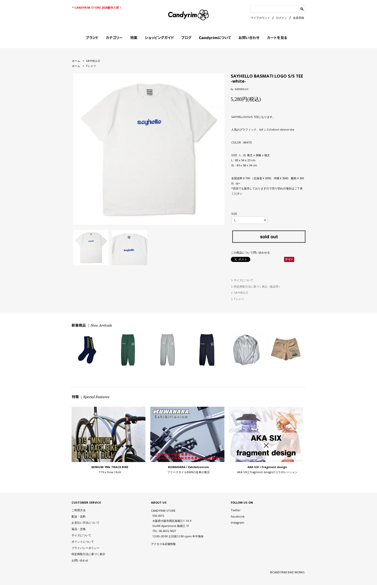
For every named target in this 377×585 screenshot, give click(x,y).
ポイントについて (83, 541)
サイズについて (243, 280)
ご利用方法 (79, 510)
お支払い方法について (86, 522)
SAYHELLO (93, 61)
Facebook (237, 516)
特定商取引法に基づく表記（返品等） (257, 286)
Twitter (236, 510)
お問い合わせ (80, 560)
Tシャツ (91, 66)
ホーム (76, 61)
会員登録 (298, 18)
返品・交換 (79, 529)
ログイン (281, 18)
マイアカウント (260, 18)
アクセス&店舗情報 (163, 544)
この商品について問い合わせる (250, 252)
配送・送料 (79, 516)
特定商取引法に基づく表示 (88, 554)
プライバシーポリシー (86, 548)
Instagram (237, 522)
